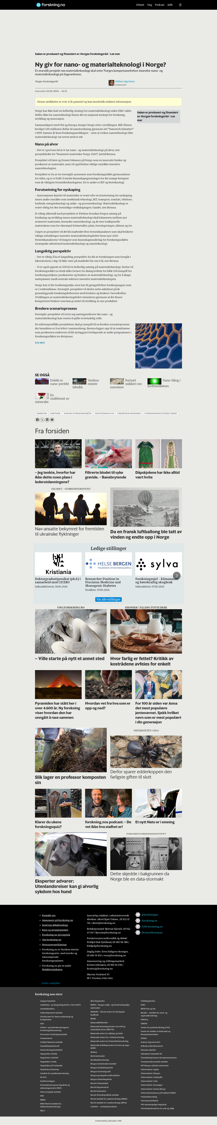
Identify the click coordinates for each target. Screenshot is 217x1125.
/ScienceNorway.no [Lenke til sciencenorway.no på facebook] (152, 932)
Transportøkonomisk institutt (154, 1062)
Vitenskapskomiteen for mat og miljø (157, 1108)
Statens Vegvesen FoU (150, 1042)
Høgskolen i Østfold (49, 1058)
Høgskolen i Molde (48, 1054)
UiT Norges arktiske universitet (155, 1065)
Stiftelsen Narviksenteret (152, 1046)
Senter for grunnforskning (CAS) (155, 1027)
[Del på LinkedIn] (47, 420)
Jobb (170, 4)
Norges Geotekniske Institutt (103, 1064)
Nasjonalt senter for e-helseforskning (107, 1037)
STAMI (144, 1038)
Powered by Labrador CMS (108, 1121)
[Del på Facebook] (37, 420)
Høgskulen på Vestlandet (51, 1065)
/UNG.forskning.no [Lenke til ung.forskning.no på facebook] (152, 926)
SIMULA (144, 1019)
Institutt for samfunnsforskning (54, 1073)
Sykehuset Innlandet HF (151, 1054)
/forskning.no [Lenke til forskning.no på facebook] (149, 920)
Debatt (140, 4)
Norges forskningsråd (100, 1071)
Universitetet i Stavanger (152, 1085)
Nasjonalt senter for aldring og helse (107, 1033)
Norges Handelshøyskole (102, 1067)
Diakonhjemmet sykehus (51, 1013)
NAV (42, 1096)
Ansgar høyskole (47, 1001)
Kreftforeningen (47, 1081)
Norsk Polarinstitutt (99, 1083)
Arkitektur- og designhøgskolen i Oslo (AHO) (60, 1005)
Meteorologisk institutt (50, 1092)
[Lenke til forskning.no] (82, 3)
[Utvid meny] (180, 5)
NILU (42, 1110)
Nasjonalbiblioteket (99, 1022)
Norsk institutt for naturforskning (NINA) (109, 1099)
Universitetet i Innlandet (151, 1077)
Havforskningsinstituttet (51, 1050)
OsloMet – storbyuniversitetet (104, 1106)
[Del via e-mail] (52, 420)
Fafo (42, 1023)
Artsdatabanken (47, 1009)
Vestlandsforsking (149, 1097)
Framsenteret (46, 1038)
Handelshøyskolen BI (49, 1046)
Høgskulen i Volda (48, 1062)
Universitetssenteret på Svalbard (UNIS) (158, 1093)
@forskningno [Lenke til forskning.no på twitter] (150, 914)
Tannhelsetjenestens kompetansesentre (159, 1058)
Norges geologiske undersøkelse (105, 1075)
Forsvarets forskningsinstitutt (53, 1034)
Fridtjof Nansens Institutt (51, 1042)
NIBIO (43, 1100)
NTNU (93, 1019)
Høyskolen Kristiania (49, 1069)
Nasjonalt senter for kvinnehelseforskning (110, 1041)
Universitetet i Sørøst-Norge (153, 1089)
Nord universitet (98, 1056)
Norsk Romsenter (98, 1091)
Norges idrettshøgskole (101, 1079)
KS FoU (43, 1077)
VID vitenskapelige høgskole (153, 1104)
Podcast (159, 4)
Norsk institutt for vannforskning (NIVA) (109, 1103)
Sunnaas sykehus (148, 1050)
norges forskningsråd (77, 413)
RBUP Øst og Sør (148, 1009)
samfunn (41, 413)
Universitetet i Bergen (150, 1073)
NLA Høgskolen (98, 1001)
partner (55, 413)
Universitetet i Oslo (149, 1081)
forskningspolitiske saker (160, 413)
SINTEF (144, 1023)
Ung (149, 4)
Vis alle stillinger (108, 599)
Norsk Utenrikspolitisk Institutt (105, 1095)
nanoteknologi (104, 413)
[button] (177, 576)
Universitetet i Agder (150, 1069)
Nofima (94, 1052)
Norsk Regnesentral (99, 1087)
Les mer (40, 342)
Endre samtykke (51, 983)
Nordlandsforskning (100, 1060)
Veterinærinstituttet (149, 1100)
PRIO (143, 1005)
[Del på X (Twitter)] (42, 420)
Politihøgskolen (148, 1001)
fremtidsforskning (129, 413)
